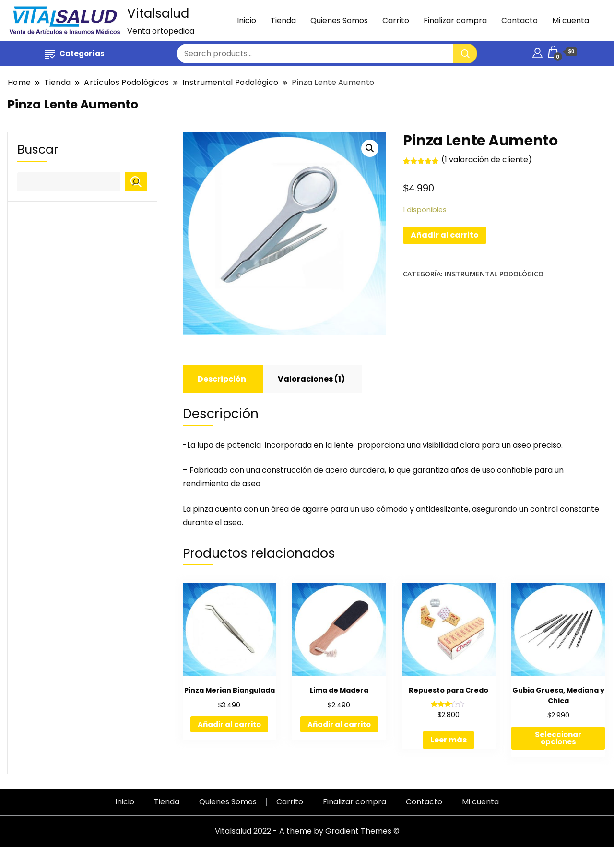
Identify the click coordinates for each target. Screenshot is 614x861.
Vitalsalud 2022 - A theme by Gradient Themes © (307, 831)
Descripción (222, 378)
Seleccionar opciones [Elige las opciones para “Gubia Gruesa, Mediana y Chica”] (558, 738)
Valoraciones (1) (311, 378)
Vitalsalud (158, 13)
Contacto (519, 20)
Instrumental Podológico (494, 273)
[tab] (221, 379)
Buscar (37, 149)
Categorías (75, 53)
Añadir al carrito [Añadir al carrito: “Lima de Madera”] (339, 724)
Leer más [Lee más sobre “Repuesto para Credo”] (448, 739)
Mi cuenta (570, 20)
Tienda (283, 20)
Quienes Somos (339, 20)
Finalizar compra (455, 20)
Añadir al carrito (445, 234)
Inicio (246, 20)
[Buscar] (136, 181)
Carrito (395, 20)
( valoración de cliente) (486, 159)
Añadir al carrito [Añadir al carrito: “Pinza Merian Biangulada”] (229, 724)
